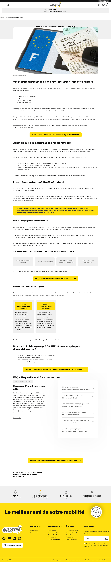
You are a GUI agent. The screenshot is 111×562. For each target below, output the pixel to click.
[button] (3, 5)
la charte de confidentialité (101, 545)
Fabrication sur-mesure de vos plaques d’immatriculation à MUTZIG (55, 460)
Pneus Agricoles (53, 537)
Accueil (2, 17)
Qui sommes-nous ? (72, 530)
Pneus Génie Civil (53, 533)
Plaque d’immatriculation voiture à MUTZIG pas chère (55, 279)
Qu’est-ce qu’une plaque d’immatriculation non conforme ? (75, 430)
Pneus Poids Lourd (54, 539)
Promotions (34, 530)
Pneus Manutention (54, 535)
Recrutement (70, 537)
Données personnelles (73, 560)
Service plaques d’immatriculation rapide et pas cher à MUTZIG (55, 135)
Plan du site (34, 533)
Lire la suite (17, 418)
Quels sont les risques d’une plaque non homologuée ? (75, 421)
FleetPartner (52, 530)
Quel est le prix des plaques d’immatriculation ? (72, 396)
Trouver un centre (71, 539)
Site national (103, 1)
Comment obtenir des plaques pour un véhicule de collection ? (75, 405)
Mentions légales (55, 560)
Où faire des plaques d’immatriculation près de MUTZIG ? (76, 388)
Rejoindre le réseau (14, 545)
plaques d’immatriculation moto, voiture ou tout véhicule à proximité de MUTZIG (55, 369)
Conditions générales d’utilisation (96, 560)
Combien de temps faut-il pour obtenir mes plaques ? (74, 413)
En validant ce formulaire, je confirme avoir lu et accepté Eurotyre (96, 545)
